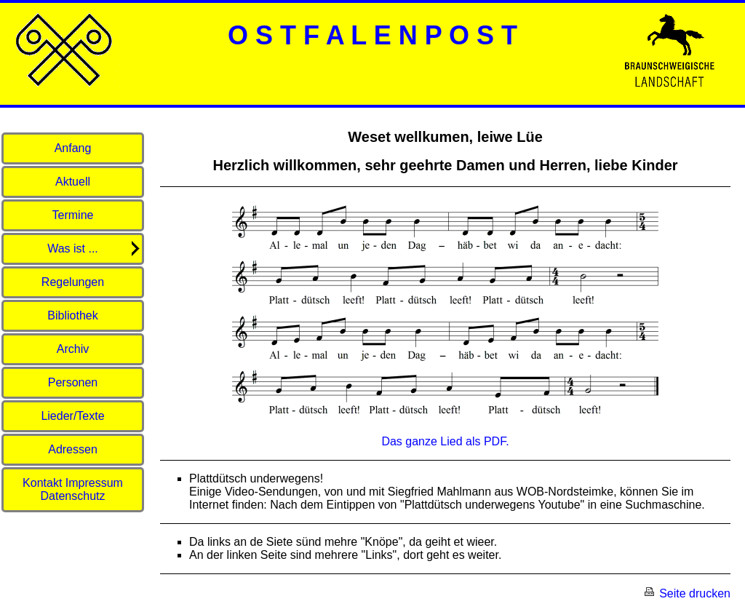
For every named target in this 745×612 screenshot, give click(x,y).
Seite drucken (686, 593)
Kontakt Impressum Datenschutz (73, 489)
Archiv (73, 349)
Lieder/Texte (72, 416)
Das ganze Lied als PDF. (445, 441)
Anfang (73, 148)
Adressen (72, 449)
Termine (73, 215)
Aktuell (72, 181)
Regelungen (72, 282)
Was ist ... (94, 248)
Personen (73, 382)
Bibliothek (72, 315)
